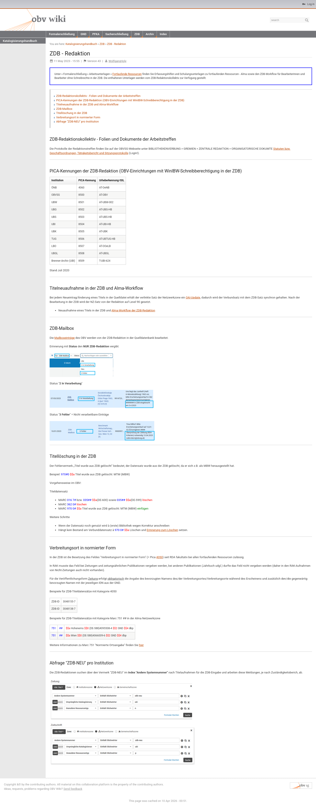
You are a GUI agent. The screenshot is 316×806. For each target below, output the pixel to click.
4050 (159, 557)
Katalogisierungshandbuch (20, 41)
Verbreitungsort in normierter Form (78, 117)
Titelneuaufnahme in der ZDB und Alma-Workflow (87, 104)
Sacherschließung (116, 34)
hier (141, 645)
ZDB (137, 34)
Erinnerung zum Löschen (162, 530)
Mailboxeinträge (64, 337)
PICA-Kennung (87, 180)
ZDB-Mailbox (64, 108)
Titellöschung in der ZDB (71, 113)
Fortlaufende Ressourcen (127, 74)
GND (83, 34)
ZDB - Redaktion (116, 44)
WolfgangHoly (117, 61)
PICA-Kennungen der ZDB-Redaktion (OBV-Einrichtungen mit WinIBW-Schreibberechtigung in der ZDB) (120, 100)
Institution (57, 180)
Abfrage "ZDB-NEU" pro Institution (77, 121)
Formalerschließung (62, 34)
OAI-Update (193, 297)
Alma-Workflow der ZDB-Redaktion (133, 310)
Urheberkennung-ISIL (111, 180)
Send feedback (72, 788)
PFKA (95, 34)
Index (163, 34)
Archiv (150, 34)
